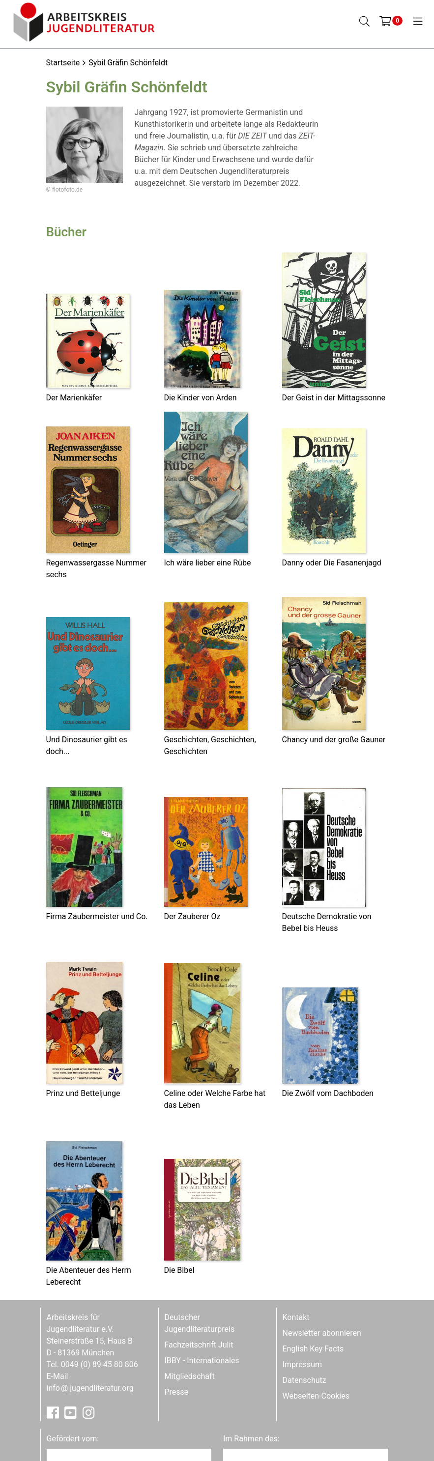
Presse (177, 1392)
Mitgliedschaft (190, 1376)
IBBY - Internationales (202, 1360)
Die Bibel (179, 1270)
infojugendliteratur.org (90, 1388)
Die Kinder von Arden (200, 397)
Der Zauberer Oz (192, 916)
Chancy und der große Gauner (334, 739)
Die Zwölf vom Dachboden (328, 1093)
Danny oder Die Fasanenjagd (331, 562)
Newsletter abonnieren (322, 1333)
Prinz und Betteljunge (83, 1093)
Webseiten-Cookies (316, 1396)
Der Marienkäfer (74, 397)
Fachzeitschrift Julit (199, 1344)
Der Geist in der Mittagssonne (334, 397)
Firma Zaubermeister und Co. (97, 916)
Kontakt (296, 1317)
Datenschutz (304, 1380)
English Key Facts (313, 1348)
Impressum (302, 1364)
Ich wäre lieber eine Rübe (207, 562)
